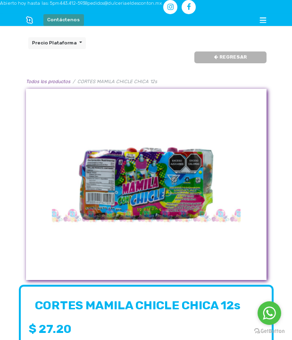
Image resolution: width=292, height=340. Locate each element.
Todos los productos (48, 82)
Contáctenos (63, 20)
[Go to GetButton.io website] (269, 330)
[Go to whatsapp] (269, 313)
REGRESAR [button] (230, 57)
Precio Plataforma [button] (55, 43)
